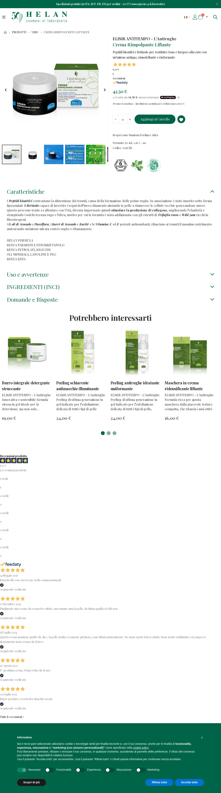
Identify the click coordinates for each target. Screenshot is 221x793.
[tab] (110, 194)
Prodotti (19, 32)
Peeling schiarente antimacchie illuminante (77, 388)
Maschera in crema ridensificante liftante (184, 388)
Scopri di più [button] (31, 782)
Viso (35, 32)
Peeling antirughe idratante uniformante (135, 388)
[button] (5, 90)
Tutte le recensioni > (12, 720)
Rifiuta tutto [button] (159, 782)
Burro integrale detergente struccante (26, 388)
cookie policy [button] (140, 747)
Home (5, 32)
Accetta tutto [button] (189, 782)
